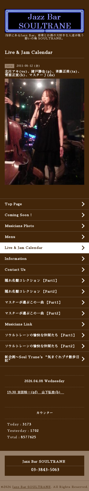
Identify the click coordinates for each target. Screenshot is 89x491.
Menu (10, 236)
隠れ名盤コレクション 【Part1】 (32, 280)
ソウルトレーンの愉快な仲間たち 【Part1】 (40, 335)
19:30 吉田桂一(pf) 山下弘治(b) (35, 392)
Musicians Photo (19, 226)
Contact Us (15, 269)
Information (16, 258)
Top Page (13, 204)
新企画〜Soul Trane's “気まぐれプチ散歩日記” (42, 358)
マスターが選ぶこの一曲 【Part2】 (33, 313)
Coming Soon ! (18, 215)
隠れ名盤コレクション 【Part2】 (31, 291)
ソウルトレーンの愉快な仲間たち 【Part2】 (40, 346)
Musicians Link (18, 324)
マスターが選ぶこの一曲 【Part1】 (33, 302)
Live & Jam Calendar (24, 247)
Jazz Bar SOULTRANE (31, 487)
